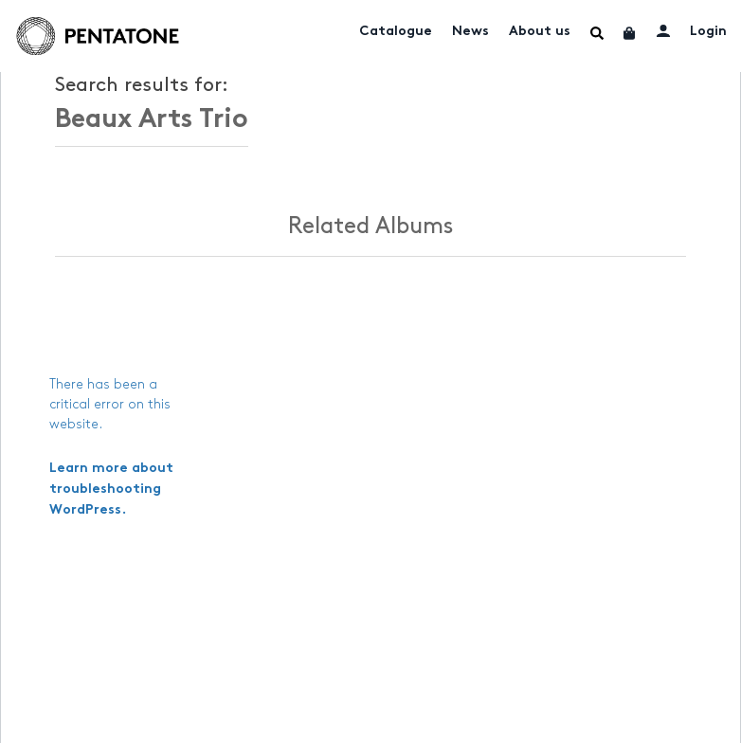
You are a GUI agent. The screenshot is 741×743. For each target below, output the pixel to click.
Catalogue (395, 32)
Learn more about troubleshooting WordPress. (111, 489)
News (470, 32)
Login (708, 32)
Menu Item (597, 33)
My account (663, 30)
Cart (630, 33)
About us (539, 32)
